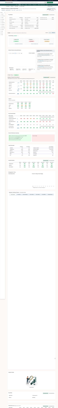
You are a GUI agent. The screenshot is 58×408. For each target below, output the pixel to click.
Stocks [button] (20, 4)
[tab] (12, 194)
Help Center (50, 0)
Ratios (1, 31)
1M (10, 53)
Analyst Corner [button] (34, 4)
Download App (15, 0)
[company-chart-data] (51, 8)
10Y (19, 53)
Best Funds (16, 6)
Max (21, 53)
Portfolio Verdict (21, 6)
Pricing (52, 0)
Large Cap (17, 10)
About (1, 34)
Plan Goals (30, 4)
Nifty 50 (12, 6)
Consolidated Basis (51, 14)
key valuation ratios (40, 60)
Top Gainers (7, 6)
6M (13, 53)
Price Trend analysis (41, 66)
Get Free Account (50, 2)
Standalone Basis (45, 14)
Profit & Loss (2, 26)
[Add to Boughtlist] (21, 10)
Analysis (1, 17)
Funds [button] (22, 4)
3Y (16, 53)
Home (16, 4)
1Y (15, 53)
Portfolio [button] (26, 4)
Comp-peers (2, 24)
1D (9, 53)
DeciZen (1, 14)
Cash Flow (2, 29)
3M (12, 53)
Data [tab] (50, 32)
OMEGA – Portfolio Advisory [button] (41, 4)
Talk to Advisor (50, 6)
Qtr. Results (2, 19)
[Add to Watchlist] (19, 10)
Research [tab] (53, 32)
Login (45, 2)
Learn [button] (47, 4)
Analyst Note (2, 22)
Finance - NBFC (13, 10)
